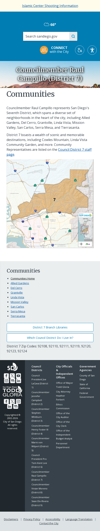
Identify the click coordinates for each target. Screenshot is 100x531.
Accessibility (52, 519)
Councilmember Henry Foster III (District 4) (40, 429)
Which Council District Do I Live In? (50, 338)
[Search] (47, 36)
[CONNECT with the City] (55, 50)
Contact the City (48, 523)
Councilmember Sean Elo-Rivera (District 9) (40, 501)
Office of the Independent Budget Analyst (64, 434)
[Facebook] (6, 375)
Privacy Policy (32, 519)
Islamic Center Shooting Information (50, 5)
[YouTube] (18, 375)
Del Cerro (16, 288)
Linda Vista (17, 297)
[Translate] (79, 50)
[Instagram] (6, 380)
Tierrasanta (18, 316)
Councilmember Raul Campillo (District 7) (40, 475)
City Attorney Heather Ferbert (63, 395)
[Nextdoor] (12, 380)
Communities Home (23, 278)
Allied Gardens (20, 283)
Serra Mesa (18, 311)
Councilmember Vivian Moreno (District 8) (40, 488)
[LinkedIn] (18, 380)
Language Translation (78, 519)
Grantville (17, 292)
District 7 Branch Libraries (50, 327)
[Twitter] (12, 375)
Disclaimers (11, 519)
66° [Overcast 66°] (50, 24)
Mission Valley (19, 302)
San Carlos (17, 306)
